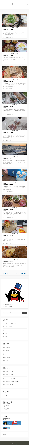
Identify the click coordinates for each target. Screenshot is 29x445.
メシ (6, 333)
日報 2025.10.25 (7, 374)
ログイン (5, 434)
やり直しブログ (7, 410)
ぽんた (5, 407)
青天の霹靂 (6, 408)
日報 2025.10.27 (7, 371)
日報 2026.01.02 (7, 350)
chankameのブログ (8, 405)
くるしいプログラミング (11, 323)
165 (25, 273)
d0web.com (7, 303)
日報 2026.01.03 (7, 347)
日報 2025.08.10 (7, 384)
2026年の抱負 (6, 357)
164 (22, 273)
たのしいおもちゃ (9, 327)
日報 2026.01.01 (7, 354)
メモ (6, 336)
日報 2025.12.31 (7, 360)
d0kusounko (10, 304)
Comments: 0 (10, 37)
